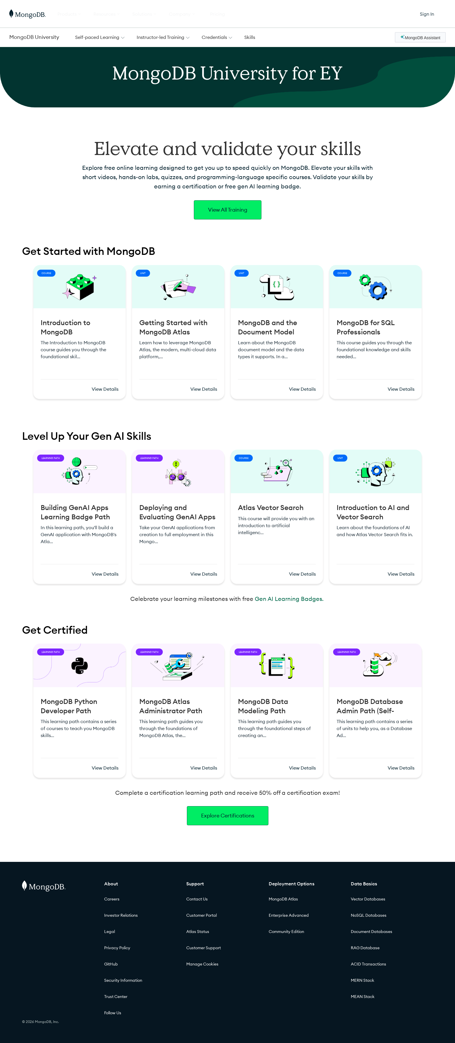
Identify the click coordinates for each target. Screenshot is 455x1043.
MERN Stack (362, 980)
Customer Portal (201, 915)
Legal (109, 931)
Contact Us (197, 899)
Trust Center (115, 996)
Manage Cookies (202, 964)
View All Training (227, 209)
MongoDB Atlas (283, 899)
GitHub (111, 964)
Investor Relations (121, 915)
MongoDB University (34, 37)
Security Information (123, 980)
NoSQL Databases (369, 915)
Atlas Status (197, 931)
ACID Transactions (368, 964)
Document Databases (371, 931)
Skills (249, 37)
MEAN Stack (363, 996)
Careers (112, 899)
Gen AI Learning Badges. (290, 598)
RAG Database (365, 947)
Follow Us (112, 1012)
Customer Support (203, 947)
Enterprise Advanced (289, 915)
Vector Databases (368, 899)
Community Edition (286, 931)
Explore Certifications (227, 815)
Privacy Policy (117, 947)
